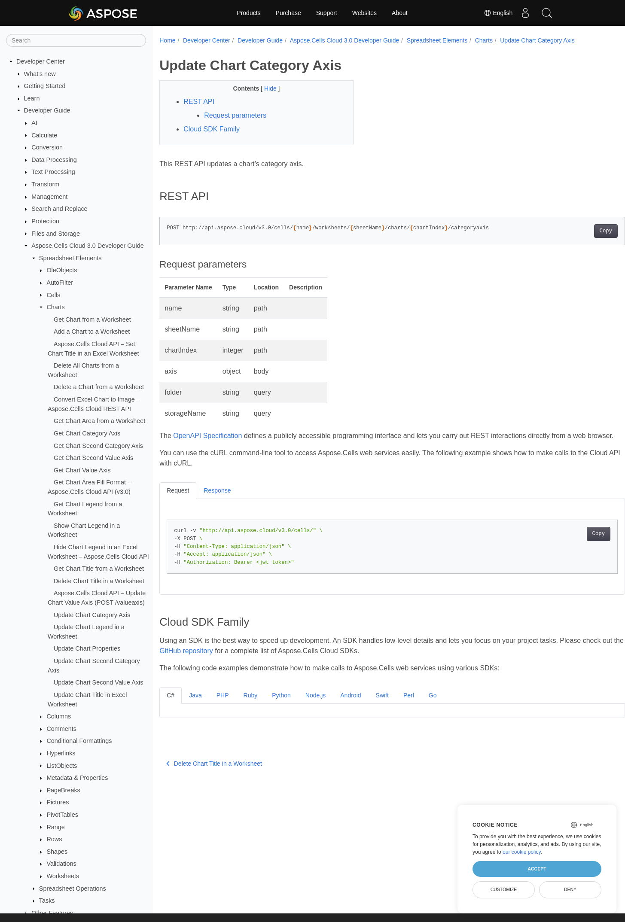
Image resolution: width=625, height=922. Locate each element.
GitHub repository (229, 661)
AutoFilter (59, 282)
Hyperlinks (60, 753)
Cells (53, 295)
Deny (570, 889)
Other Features (52, 913)
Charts (55, 307)
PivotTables (62, 814)
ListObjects (61, 765)
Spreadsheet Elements (70, 258)
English (497, 13)
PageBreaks (63, 790)
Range (55, 827)
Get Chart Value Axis (82, 470)
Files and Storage (55, 233)
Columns (58, 716)
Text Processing (53, 171)
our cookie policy (522, 852)
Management (49, 196)
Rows (54, 839)
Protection (45, 221)
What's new (40, 73)
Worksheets (62, 876)
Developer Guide (47, 110)
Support (326, 12)
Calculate (44, 135)
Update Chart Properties (87, 648)
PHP (222, 705)
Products (248, 12)
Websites (364, 12)
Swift (382, 705)
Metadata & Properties (77, 777)
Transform (45, 184)
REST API (198, 101)
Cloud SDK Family (211, 129)
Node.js (315, 705)
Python (281, 705)
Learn (32, 98)
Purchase (288, 12)
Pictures (57, 802)
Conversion (47, 147)
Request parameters (235, 115)
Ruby (251, 705)
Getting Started (45, 85)
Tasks (47, 900)
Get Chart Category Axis (87, 433)
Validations (61, 863)
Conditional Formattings (79, 740)
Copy (573, 231)
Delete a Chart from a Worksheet (99, 386)
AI (34, 122)
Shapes (56, 851)
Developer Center (40, 61)
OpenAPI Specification (207, 435)
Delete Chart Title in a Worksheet (99, 581)
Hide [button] (264, 88)
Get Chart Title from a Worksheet (99, 568)
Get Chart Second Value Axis (93, 457)
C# (170, 705)
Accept (536, 868)
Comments (61, 728)
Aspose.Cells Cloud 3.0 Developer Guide (87, 245)
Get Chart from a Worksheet (92, 319)
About (400, 12)
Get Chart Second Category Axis (98, 445)
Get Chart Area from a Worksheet (99, 420)
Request (178, 500)
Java (195, 705)
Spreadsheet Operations (72, 888)
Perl (408, 705)
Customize (504, 889)
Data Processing (54, 159)
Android (350, 705)
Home (167, 40)
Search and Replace (59, 208)
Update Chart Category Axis (92, 615)
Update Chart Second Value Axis (98, 682)
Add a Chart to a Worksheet (92, 331)
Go (433, 705)
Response (217, 500)
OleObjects (61, 270)
